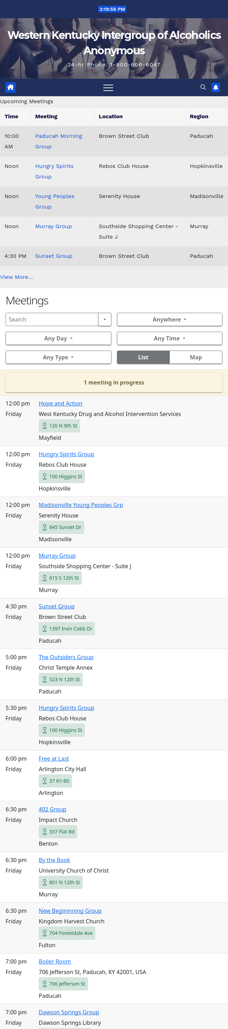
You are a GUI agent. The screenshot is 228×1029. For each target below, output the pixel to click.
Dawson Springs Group (69, 1012)
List (143, 357)
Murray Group (53, 226)
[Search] (52, 319)
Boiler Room (55, 961)
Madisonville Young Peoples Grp (81, 505)
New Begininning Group (70, 911)
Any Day (55, 338)
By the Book (54, 860)
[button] (203, 87)
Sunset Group (54, 256)
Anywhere (167, 319)
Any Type (55, 357)
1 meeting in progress (114, 382)
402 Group (52, 809)
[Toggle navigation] (108, 87)
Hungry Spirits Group (66, 454)
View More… (16, 277)
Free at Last (54, 758)
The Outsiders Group (66, 657)
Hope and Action (60, 403)
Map (196, 357)
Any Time (167, 338)
